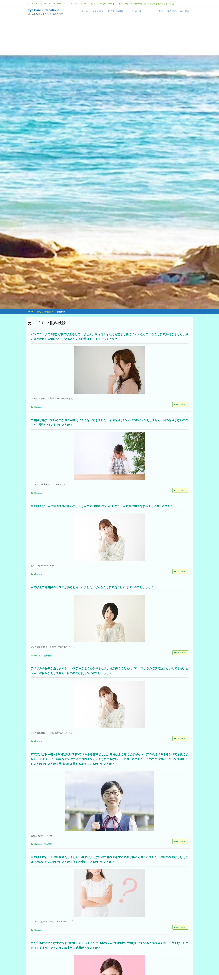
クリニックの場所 (154, 11)
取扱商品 (171, 11)
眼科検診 (38, 404)
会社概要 (184, 11)
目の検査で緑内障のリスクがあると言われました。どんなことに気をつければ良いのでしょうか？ (107, 582)
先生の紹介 (97, 11)
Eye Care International (44, 10)
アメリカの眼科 (115, 11)
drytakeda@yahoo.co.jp (104, 4)
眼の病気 (38, 648)
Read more (179, 404)
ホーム (84, 11)
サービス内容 (134, 11)
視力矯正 (48, 835)
